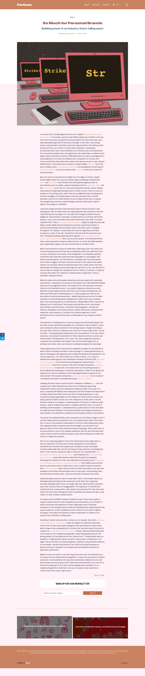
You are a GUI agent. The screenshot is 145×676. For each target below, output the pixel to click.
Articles (95, 5)
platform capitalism (58, 466)
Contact (106, 5)
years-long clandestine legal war (70, 222)
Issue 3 (72, 17)
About (86, 5)
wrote (94, 382)
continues (84, 169)
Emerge (27, 671)
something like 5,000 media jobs (52, 366)
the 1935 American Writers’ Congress (71, 531)
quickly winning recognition (68, 167)
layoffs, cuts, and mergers (87, 375)
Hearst (42, 182)
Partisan (27, 5)
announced (91, 164)
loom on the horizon (93, 377)
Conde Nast (53, 182)
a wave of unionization (52, 169)
